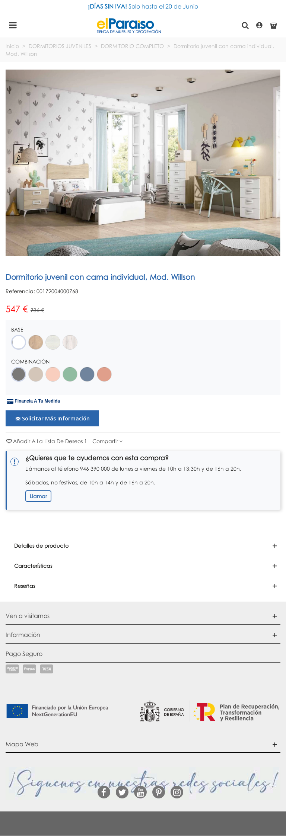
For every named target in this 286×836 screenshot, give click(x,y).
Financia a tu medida (33, 401)
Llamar (38, 496)
